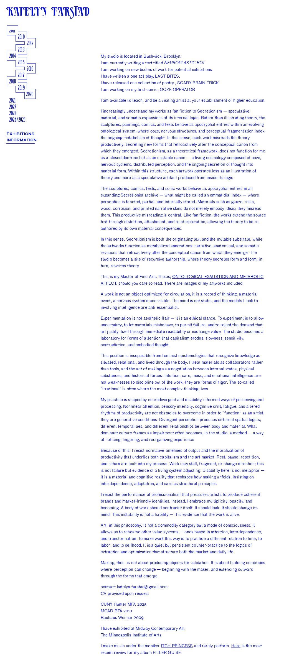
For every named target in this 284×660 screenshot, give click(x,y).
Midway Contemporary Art (160, 628)
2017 (21, 75)
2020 (29, 94)
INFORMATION (22, 140)
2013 (21, 50)
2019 (21, 88)
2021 (12, 101)
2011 (12, 31)
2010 (21, 37)
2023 (12, 114)
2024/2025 (17, 120)
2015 (21, 63)
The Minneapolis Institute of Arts (131, 635)
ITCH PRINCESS (177, 645)
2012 (30, 43)
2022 (12, 107)
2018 (12, 82)
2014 (12, 56)
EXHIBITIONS (20, 134)
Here (235, 645)
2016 (30, 69)
